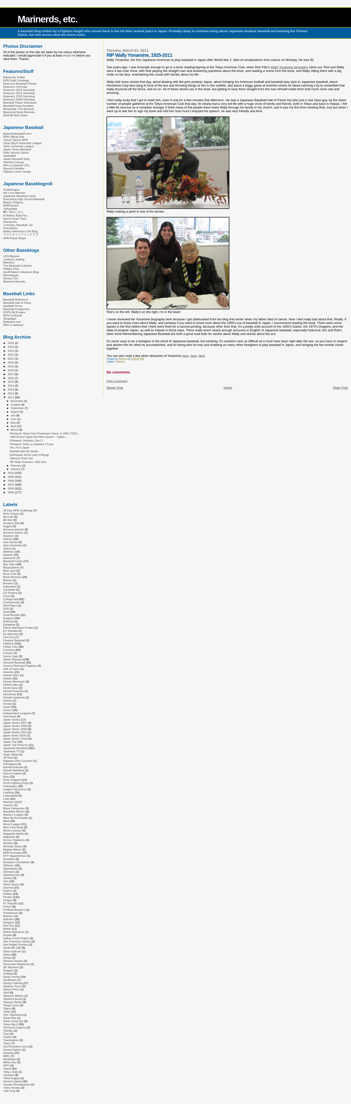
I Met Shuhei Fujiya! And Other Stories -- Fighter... (38, 436)
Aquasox (8, 535)
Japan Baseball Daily (16, 158)
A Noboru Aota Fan (15, 215)
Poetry (7, 906)
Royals (7, 935)
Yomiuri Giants (12, 1081)
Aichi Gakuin (11, 513)
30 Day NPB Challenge (18, 510)
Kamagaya (10, 763)
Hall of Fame (11, 668)
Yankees (8, 1074)
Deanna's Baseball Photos (20, 83)
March (15, 429)
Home (228, 388)
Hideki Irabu (11, 684)
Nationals (9, 836)
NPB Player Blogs (14, 238)
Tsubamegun (11, 189)
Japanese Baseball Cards (19, 195)
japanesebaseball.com (17, 133)
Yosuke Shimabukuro (16, 1084)
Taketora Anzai (12, 998)
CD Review (10, 592)
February (16, 465)
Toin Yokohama (13, 1014)
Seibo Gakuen (12, 951)
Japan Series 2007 (15, 722)
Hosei (6, 706)
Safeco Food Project (16, 938)
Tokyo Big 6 (10, 1024)
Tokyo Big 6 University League (22, 143)
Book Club (9, 573)
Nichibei (8, 843)
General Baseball (14, 662)
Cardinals (9, 589)
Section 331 (10, 278)
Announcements (13, 529)
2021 (11, 358)
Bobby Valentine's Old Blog (20, 231)
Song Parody (11, 976)
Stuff (6, 992)
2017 (11, 374)
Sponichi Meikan (13, 168)
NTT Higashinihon (14, 855)
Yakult (7, 1068)
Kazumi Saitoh (12, 773)
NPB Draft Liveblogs (16, 80)
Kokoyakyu (10, 786)
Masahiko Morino (14, 811)
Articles (7, 538)
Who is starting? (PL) (16, 165)
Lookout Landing (13, 259)
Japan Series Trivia (15, 738)
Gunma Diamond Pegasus (20, 665)
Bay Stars (9, 564)
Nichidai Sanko (12, 846)
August (15, 411)
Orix (5, 881)
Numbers (9, 858)
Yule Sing (9, 1090)
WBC (6, 1055)
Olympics (9, 871)
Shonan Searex (13, 960)
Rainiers (8, 916)
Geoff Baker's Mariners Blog (21, 272)
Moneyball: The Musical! (18, 108)
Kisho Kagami (12, 779)
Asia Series (10, 542)
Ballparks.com (12, 321)
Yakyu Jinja (10, 1071)
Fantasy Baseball (14, 640)
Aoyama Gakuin (13, 532)
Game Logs (10, 656)
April (14, 426)
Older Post (340, 388)
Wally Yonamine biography (289, 67)
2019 (11, 366)
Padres (7, 890)
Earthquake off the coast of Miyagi (29, 454)
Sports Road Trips (14, 218)
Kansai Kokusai (13, 767)
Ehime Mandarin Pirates (18, 627)
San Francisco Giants (16, 941)
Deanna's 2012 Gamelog (19, 89)
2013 (11, 389)
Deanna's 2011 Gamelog (19, 93)
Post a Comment (117, 381)
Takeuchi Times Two (21, 458)
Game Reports (12, 659)
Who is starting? (13, 324)
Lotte (6, 798)
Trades (7, 1036)
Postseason (10, 912)
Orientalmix (10, 228)
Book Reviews (12, 576)
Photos (7, 897)
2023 (11, 350)
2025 (11, 342)
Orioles (7, 877)
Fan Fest (8, 637)
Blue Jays (9, 570)
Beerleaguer (11, 275)
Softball (8, 973)
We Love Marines (14, 192)
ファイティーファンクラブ (20, 234)
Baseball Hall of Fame (17, 302)
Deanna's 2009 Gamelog (19, 99)
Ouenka (8, 887)
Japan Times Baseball (17, 149)
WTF (6, 1065)
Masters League (13, 814)
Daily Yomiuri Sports (16, 152)
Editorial (8, 621)
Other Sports (11, 884)
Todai (6, 1011)
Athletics (8, 551)
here (185, 356)
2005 (11, 492)
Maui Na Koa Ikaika (15, 817)
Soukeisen (10, 979)
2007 (11, 484)
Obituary (120, 361)
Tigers (7, 1008)
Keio (6, 776)
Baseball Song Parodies (18, 105)
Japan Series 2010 (15, 732)
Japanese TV (11, 751)
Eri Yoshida (10, 630)
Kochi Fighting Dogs (16, 782)
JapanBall (9, 155)
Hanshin (8, 672)
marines (8, 805)
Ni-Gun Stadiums (14, 839)
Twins (6, 1043)
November (17, 401)
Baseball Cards (12, 561)
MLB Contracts (12, 315)
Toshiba (8, 1030)
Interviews (9, 716)
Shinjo (7, 957)
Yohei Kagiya (11, 1078)
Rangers (8, 922)
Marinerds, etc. (47, 19)
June (14, 419)
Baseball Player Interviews (20, 102)
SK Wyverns (11, 967)
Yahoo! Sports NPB (15, 139)
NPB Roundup (12, 852)
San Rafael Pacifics (15, 944)
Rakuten (8, 919)
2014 (11, 385)
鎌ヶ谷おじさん (13, 211)
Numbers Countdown (16, 862)
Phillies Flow (11, 268)
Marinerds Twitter (14, 77)
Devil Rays (10, 605)
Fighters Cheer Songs (17, 171)
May (14, 422)
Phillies (7, 893)
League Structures (15, 789)
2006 (11, 488)
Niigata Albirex (12, 849)
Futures (8, 653)
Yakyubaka (10, 208)
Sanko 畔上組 (12, 947)
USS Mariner (11, 256)
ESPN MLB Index (14, 312)
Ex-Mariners (11, 633)
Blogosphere (11, 567)
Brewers (8, 583)
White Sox (9, 1062)
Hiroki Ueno (10, 687)
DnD (6, 608)
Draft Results (11, 614)
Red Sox (8, 925)
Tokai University (13, 1021)
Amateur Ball (11, 523)
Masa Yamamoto (14, 808)
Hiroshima (9, 694)
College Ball (11, 599)
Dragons (8, 618)
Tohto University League (18, 146)
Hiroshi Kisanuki (13, 691)
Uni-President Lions (15, 1046)
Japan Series (11, 719)
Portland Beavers (14, 909)
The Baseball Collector (17, 265)
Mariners (8, 801)
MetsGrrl (8, 262)
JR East (8, 757)
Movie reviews (12, 830)
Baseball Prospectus (16, 309)
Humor (7, 710)
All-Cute (8, 516)
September (18, 408)
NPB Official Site (13, 136)
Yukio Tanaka (11, 1087)
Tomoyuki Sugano (14, 1027)
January (16, 469)
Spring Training (12, 983)
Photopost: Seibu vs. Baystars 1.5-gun (32, 444)
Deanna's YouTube (15, 86)
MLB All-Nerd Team (15, 115)
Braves (7, 580)
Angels (7, 526)
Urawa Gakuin (12, 1049)
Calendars (9, 586)
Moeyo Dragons (13, 202)
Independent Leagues (17, 713)
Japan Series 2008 (15, 725)
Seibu (6, 954)
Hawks (7, 678)
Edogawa (9, 624)
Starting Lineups (13, 162)
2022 (11, 354)
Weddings (9, 1059)
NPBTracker (11, 205)
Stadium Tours (12, 986)
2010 (11, 472)
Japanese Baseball (15, 748)
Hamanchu (10, 221)
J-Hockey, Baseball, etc (18, 224)
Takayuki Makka (13, 995)
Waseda (8, 1052)
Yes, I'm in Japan (19, 447)
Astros (7, 548)
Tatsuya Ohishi (12, 1002)
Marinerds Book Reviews (19, 112)
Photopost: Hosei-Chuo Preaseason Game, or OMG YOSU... (44, 433)
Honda (7, 703)
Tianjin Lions (11, 1005)
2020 (11, 362)
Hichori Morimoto (14, 681)
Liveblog (8, 792)
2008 (11, 480)
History (7, 700)
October (16, 404)
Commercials (11, 602)
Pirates (7, 900)
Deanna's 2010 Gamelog (19, 96)
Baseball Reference (15, 299)
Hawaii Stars (11, 675)
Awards (8, 554)
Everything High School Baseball (24, 199)
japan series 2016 (14, 735)
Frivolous (9, 649)
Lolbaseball (10, 795)
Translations (11, 1040)
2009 (11, 476)
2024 (11, 346)
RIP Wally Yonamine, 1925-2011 (28, 461)
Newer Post (115, 388)
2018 (11, 370)
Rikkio (7, 928)
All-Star (7, 519)
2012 (11, 393)
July (13, 415)
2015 (11, 381)
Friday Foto (10, 646)
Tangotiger (10, 318)
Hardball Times (12, 305)
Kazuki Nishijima (13, 770)
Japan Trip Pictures (15, 744)
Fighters (8, 643)
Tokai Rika (9, 1017)
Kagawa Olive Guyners (17, 760)
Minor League (12, 824)
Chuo (6, 595)
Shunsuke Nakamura (16, 964)
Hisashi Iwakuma (14, 697)
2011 (11, 397)
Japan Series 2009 (15, 729)
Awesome (9, 557)
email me (69, 55)
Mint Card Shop (13, 827)
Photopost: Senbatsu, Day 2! (26, 440)
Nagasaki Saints (13, 833)
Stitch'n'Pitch (11, 989)
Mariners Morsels (14, 281)
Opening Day (11, 874)
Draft (6, 611)
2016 (11, 378)
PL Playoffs (10, 903)
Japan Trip (10, 741)
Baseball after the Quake (24, 451)
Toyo (6, 1033)
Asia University (12, 545)
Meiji (6, 820)
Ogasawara (10, 868)
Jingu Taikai (10, 754)
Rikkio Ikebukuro (13, 931)
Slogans (8, 970)
